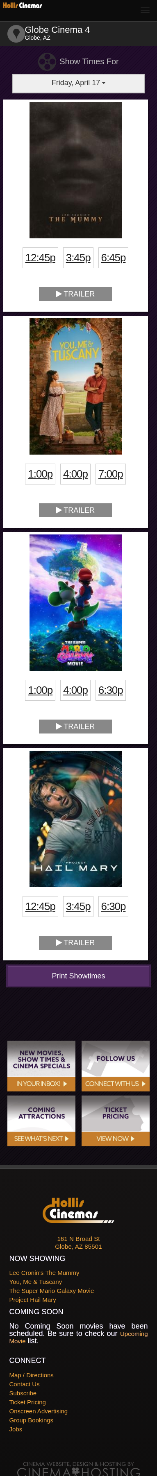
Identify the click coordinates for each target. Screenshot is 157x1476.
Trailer (75, 294)
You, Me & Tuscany (35, 1281)
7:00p (110, 474)
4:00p (75, 474)
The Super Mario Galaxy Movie (51, 1290)
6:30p (110, 690)
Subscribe (23, 1393)
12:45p (40, 257)
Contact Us (24, 1384)
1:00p (40, 474)
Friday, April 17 (79, 83)
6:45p (113, 257)
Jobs (16, 1429)
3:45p (78, 257)
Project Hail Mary (32, 1299)
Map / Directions (31, 1375)
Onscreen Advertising (38, 1411)
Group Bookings (31, 1420)
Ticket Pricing (27, 1402)
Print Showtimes (78, 976)
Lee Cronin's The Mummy (44, 1272)
